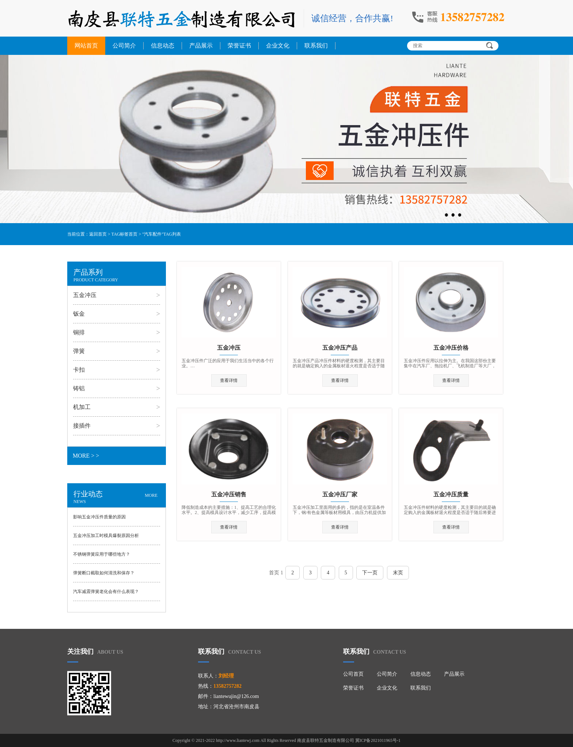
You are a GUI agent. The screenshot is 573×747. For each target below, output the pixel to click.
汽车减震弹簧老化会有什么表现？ (106, 591)
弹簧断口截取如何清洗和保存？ (103, 572)
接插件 (82, 426)
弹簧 (79, 351)
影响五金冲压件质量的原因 (99, 516)
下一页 (369, 572)
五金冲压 (84, 295)
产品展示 (201, 45)
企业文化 (277, 45)
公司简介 (124, 45)
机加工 (82, 407)
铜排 (79, 332)
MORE (151, 495)
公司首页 (353, 674)
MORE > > (86, 456)
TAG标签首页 (124, 234)
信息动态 (162, 45)
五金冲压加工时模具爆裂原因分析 (106, 535)
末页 (398, 572)
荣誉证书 (239, 45)
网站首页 (86, 45)
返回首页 (98, 234)
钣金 (79, 314)
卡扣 (79, 370)
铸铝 (79, 388)
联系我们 (316, 45)
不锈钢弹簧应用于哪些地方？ (101, 554)
